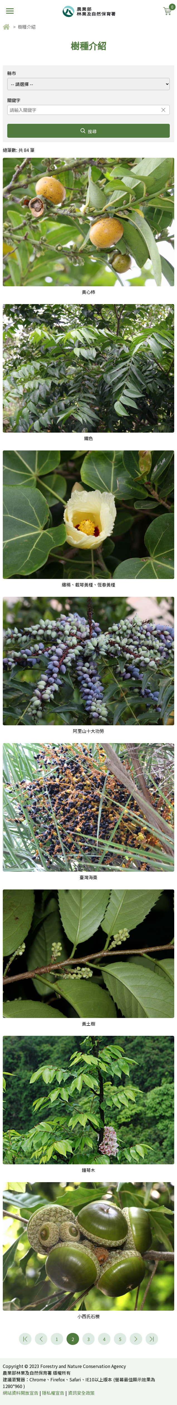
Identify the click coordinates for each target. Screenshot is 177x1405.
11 (152, 1339)
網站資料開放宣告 (20, 1392)
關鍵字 (14, 100)
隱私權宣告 (53, 1392)
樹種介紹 (27, 26)
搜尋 (88, 131)
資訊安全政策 (81, 1392)
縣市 (11, 73)
